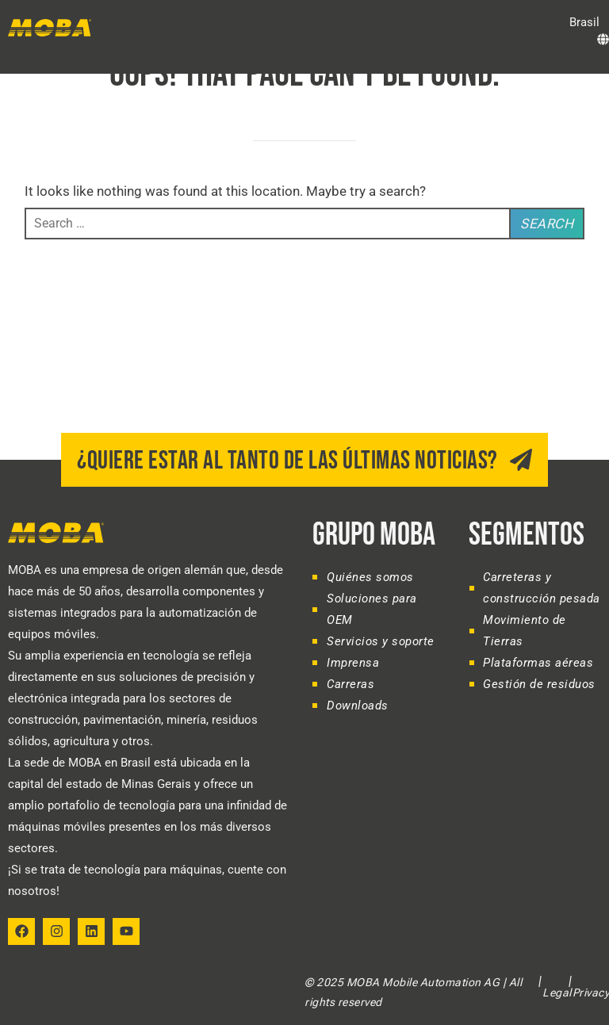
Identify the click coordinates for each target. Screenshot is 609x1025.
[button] (14, 59)
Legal (557, 992)
